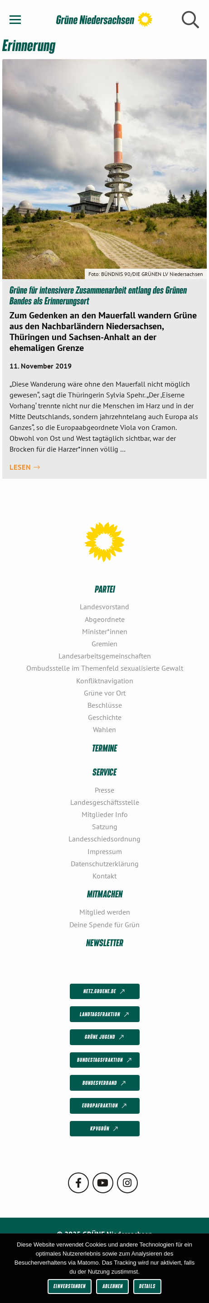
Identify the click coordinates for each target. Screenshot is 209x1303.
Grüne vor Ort (105, 692)
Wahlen (104, 729)
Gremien (104, 643)
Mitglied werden (104, 911)
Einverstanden (69, 1286)
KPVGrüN (105, 1129)
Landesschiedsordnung (104, 838)
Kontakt (104, 875)
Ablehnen (112, 1286)
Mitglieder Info (105, 814)
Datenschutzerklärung (105, 863)
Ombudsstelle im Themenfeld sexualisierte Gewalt (104, 668)
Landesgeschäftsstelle (104, 802)
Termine (104, 748)
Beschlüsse (104, 705)
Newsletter (104, 942)
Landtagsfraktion (105, 1014)
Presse (104, 789)
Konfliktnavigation (104, 680)
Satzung (104, 826)
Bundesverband (105, 1083)
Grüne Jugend (105, 1037)
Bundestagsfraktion (105, 1060)
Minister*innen (104, 631)
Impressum (104, 851)
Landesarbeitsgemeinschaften (104, 655)
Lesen (25, 467)
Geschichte (105, 717)
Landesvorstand (104, 606)
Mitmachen (104, 893)
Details (147, 1286)
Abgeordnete (105, 619)
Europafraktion (105, 1106)
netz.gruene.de (104, 992)
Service (104, 771)
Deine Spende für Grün (104, 924)
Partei (105, 589)
